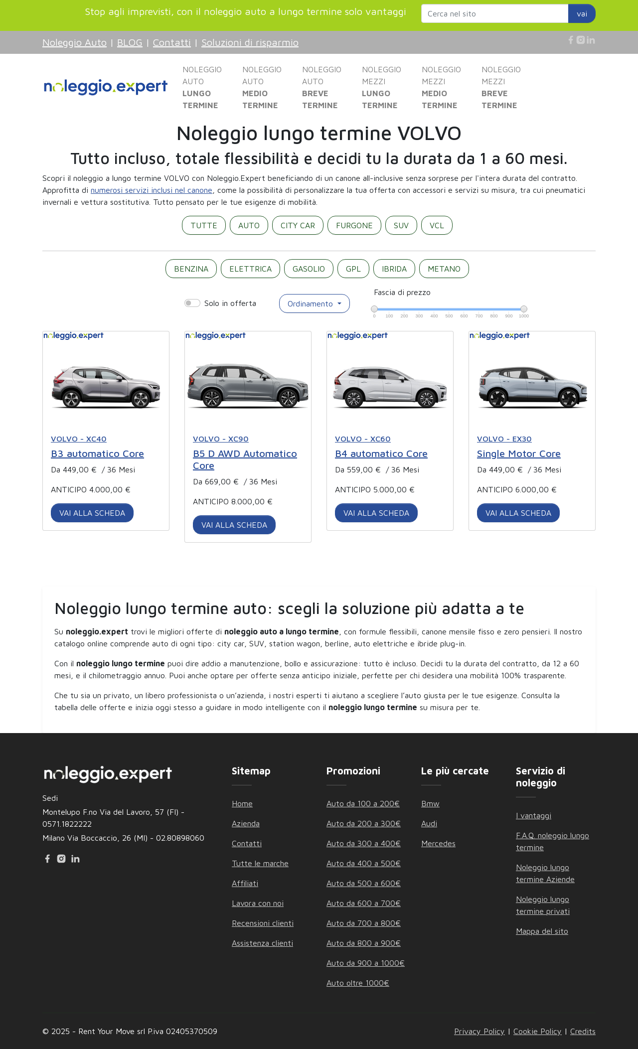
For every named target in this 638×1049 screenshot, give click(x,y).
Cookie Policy (537, 1031)
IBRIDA (394, 268)
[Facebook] (571, 40)
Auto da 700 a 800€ (363, 922)
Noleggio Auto (74, 42)
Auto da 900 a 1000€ (365, 962)
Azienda (246, 823)
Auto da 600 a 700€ (363, 903)
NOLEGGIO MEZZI (381, 87)
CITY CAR (298, 225)
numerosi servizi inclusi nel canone (151, 189)
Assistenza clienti (262, 942)
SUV (401, 225)
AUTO (249, 225)
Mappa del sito (542, 930)
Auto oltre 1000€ (357, 982)
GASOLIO (309, 268)
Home (242, 803)
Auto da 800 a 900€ (363, 942)
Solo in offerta (230, 303)
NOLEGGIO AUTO (202, 87)
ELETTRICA (250, 268)
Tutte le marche (260, 863)
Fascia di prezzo (402, 292)
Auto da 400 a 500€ (363, 863)
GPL (353, 268)
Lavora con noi (258, 903)
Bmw (430, 803)
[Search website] (495, 13)
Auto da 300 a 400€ (363, 843)
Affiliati (245, 883)
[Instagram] (581, 40)
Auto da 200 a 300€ (363, 823)
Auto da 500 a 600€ (363, 883)
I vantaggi (533, 815)
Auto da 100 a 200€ (363, 803)
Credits (583, 1031)
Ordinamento (311, 303)
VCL (437, 225)
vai (582, 13)
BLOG (130, 42)
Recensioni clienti (263, 922)
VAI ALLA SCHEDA (92, 512)
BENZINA (191, 268)
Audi (429, 823)
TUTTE (203, 225)
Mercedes (438, 843)
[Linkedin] (591, 40)
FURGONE (354, 225)
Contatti (172, 42)
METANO (444, 268)
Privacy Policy (479, 1031)
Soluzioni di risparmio (250, 42)
